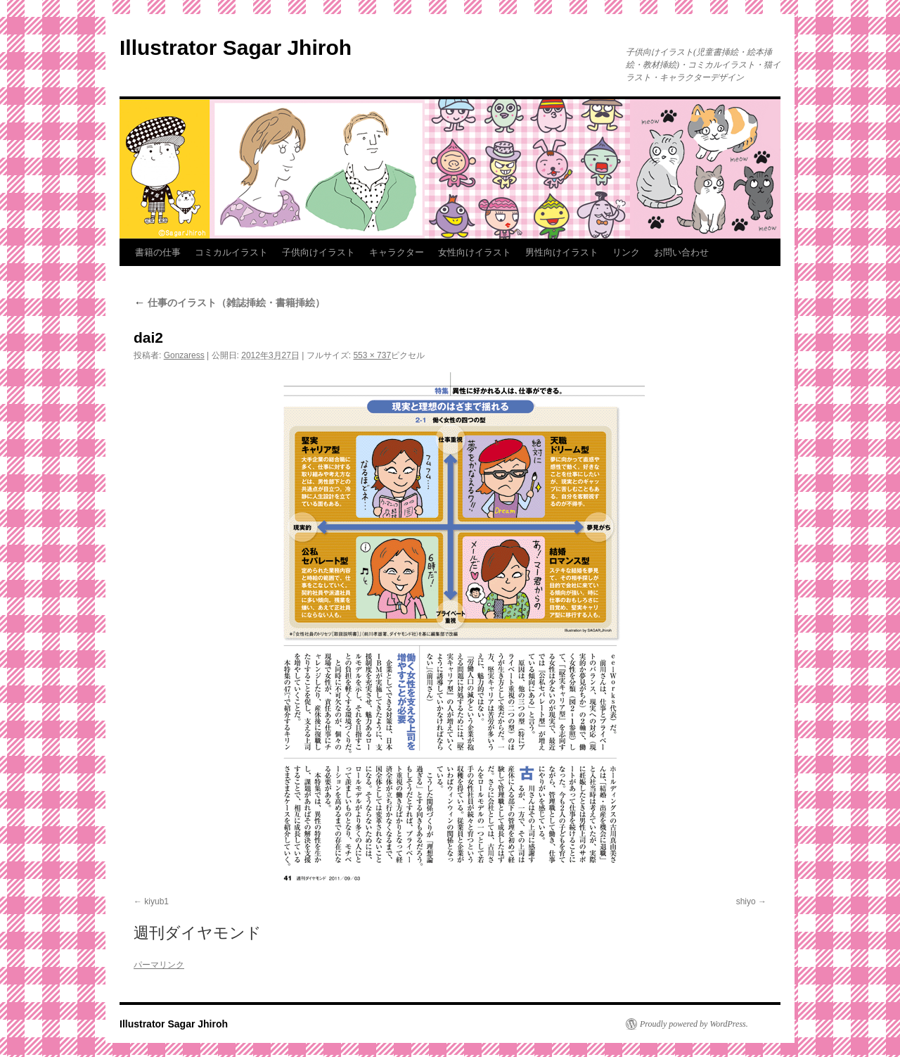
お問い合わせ (681, 252)
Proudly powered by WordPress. (694, 1024)
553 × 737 (372, 355)
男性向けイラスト (561, 252)
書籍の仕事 (158, 252)
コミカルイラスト (231, 252)
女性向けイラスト (474, 252)
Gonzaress (184, 355)
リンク (626, 252)
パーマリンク (159, 965)
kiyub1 (156, 901)
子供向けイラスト (318, 252)
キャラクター (396, 252)
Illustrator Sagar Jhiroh (236, 47)
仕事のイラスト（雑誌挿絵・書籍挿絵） (229, 302)
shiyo (746, 901)
